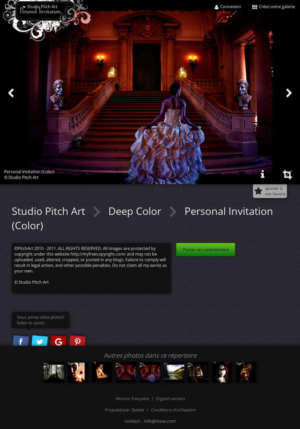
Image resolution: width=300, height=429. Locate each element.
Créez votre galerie (273, 6)
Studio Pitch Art (40, 6)
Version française (132, 398)
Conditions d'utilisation (173, 410)
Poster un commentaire (206, 249)
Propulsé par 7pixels (124, 410)
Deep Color (136, 211)
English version (170, 398)
